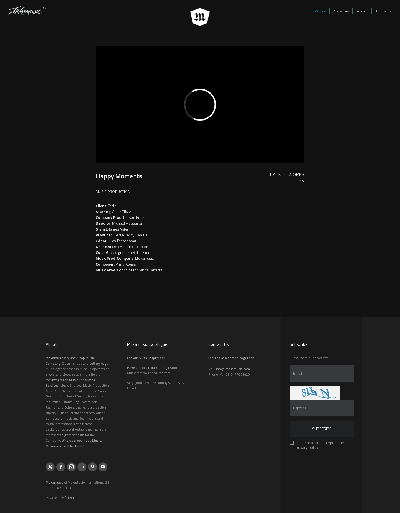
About (362, 11)
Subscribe (321, 429)
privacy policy (307, 447)
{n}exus (70, 497)
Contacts (384, 11)
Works (320, 11)
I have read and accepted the (320, 446)
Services (341, 11)
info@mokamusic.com (233, 368)
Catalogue (163, 367)
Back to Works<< (287, 177)
